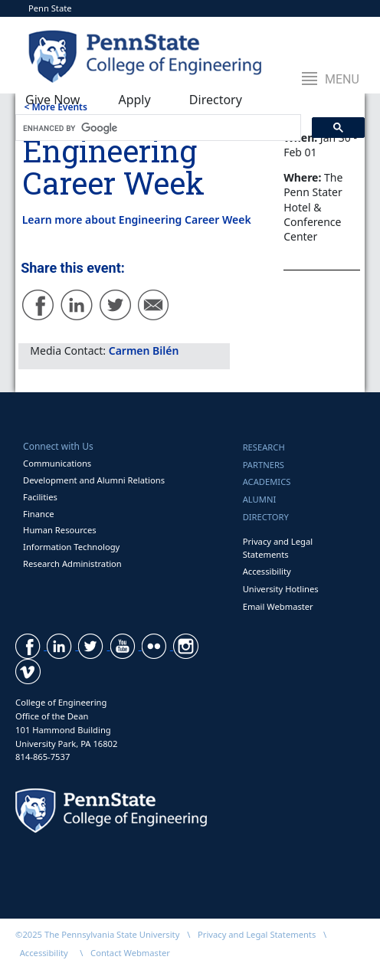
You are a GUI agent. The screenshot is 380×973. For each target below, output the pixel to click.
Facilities (40, 497)
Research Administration (72, 563)
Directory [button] (215, 99)
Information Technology (71, 546)
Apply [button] (134, 99)
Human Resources (60, 530)
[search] (156, 128)
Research (264, 447)
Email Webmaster (278, 606)
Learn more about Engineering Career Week (136, 219)
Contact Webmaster (130, 952)
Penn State (50, 8)
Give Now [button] (52, 99)
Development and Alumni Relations (94, 480)
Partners (263, 464)
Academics (267, 481)
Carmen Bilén (144, 350)
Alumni (260, 499)
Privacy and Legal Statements (278, 548)
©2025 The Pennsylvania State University (97, 934)
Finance (38, 513)
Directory (266, 517)
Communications (57, 463)
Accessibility (267, 571)
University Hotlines (281, 589)
